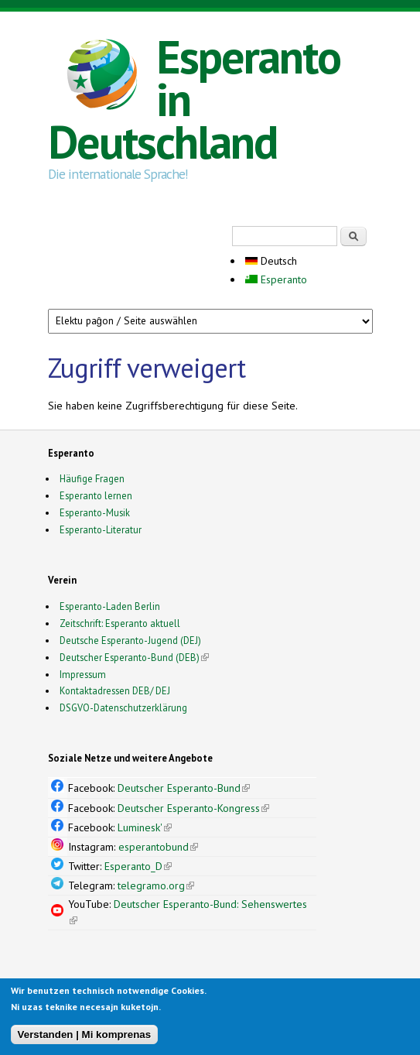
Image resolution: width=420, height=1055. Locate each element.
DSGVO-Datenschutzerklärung (123, 707)
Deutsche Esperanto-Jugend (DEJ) (130, 640)
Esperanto (276, 279)
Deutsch (271, 261)
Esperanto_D (138, 866)
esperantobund (158, 847)
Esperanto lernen (96, 495)
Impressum (83, 674)
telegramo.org (156, 885)
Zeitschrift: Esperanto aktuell (120, 623)
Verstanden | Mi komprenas (85, 1036)
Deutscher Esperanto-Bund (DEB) (130, 657)
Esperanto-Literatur (101, 529)
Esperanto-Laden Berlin (110, 606)
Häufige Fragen (92, 478)
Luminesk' (145, 827)
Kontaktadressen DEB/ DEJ (115, 690)
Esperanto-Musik (95, 512)
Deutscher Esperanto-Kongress (193, 808)
